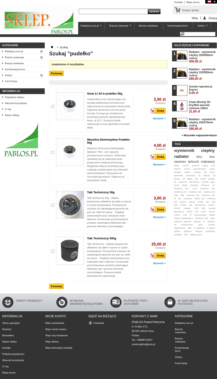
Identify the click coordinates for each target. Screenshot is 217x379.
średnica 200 (201, 218)
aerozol (195, 165)
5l (191, 215)
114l (194, 188)
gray (201, 224)
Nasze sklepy (12, 115)
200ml (177, 215)
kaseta (206, 175)
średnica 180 (207, 188)
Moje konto (55, 316)
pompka (194, 185)
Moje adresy (52, 341)
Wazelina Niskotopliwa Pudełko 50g (108, 141)
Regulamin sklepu (14, 97)
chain (176, 165)
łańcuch (193, 161)
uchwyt (197, 172)
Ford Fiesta (11, 81)
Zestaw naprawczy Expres (200, 90)
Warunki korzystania (16, 103)
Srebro (200, 26)
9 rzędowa (199, 228)
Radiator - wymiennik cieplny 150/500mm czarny (202, 56)
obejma (198, 231)
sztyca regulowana (183, 218)
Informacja (11, 91)
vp (199, 175)
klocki (187, 172)
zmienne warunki (182, 221)
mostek (205, 182)
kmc (199, 157)
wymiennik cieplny (194, 150)
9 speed (211, 228)
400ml (190, 211)
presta (212, 224)
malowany (208, 161)
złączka (211, 221)
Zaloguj (212, 18)
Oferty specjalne (11, 323)
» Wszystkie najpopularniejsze (199, 135)
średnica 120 (180, 192)
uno (213, 165)
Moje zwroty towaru (55, 329)
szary (212, 169)
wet (190, 205)
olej (196, 179)
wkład (212, 215)
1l (175, 198)
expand (197, 221)
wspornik (182, 182)
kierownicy (194, 182)
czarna (183, 202)
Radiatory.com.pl (89, 26)
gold (213, 218)
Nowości (7, 329)
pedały (211, 179)
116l (185, 215)
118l (186, 234)
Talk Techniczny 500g (101, 238)
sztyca (192, 202)
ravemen (180, 161)
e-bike (183, 205)
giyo (213, 182)
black (184, 185)
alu (179, 198)
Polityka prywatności (13, 354)
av (214, 185)
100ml (203, 179)
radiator (181, 156)
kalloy (205, 165)
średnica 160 (193, 195)
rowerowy (190, 175)
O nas (8, 109)
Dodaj (158, 111)
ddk (182, 195)
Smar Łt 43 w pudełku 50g (104, 93)
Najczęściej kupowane (191, 45)
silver (176, 185)
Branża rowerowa (118, 26)
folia (176, 195)
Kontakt (178, 2)
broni (203, 211)
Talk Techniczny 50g (101, 192)
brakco (177, 169)
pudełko (178, 234)
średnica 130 (208, 195)
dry (196, 211)
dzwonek (178, 175)
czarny (185, 165)
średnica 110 (181, 188)
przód (187, 169)
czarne (211, 205)
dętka (189, 179)
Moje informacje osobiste (58, 347)
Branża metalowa (148, 25)
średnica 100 (195, 192)
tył (205, 172)
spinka (177, 231)
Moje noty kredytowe (56, 335)
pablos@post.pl (146, 344)
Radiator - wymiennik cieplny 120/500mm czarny (202, 74)
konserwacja (200, 215)
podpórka (210, 231)
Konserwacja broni (178, 25)
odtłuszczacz (196, 234)
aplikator (188, 231)
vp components (183, 224)
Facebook (98, 323)
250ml (177, 208)
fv (204, 221)
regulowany (179, 228)
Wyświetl (158, 118)
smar (212, 172)
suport (212, 211)
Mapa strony (193, 2)
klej (203, 208)
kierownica (200, 205)
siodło (200, 202)
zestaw (187, 208)
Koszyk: (190, 10)
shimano (205, 185)
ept (207, 202)
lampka (177, 172)
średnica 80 (209, 192)
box (212, 157)
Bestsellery (8, 335)
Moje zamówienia (54, 323)
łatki (190, 228)
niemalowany (199, 169)
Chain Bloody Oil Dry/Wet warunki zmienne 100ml (199, 107)
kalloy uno (199, 198)
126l (196, 208)
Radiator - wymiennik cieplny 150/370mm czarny (202, 124)
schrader (188, 198)
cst (183, 179)
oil (175, 182)
